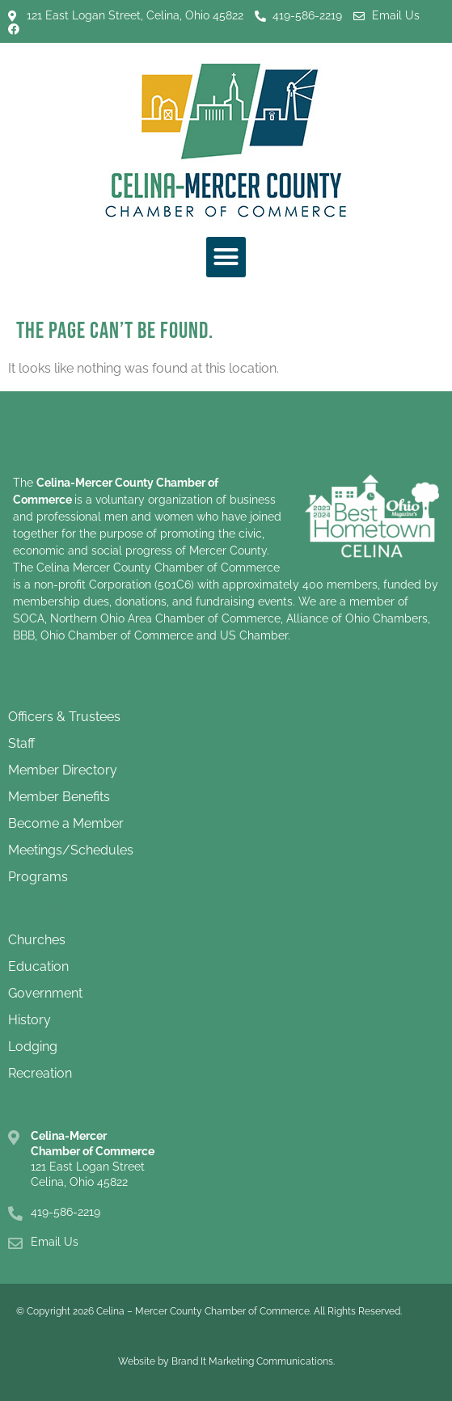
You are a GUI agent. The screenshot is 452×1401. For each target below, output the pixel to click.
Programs (38, 876)
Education (38, 966)
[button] (226, 257)
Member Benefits (59, 796)
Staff (21, 743)
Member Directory (62, 770)
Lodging (32, 1046)
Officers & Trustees (64, 716)
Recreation (40, 1073)
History (29, 1020)
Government (45, 993)
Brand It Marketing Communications (252, 1361)
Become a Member (66, 823)
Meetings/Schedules (70, 850)
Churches (36, 939)
